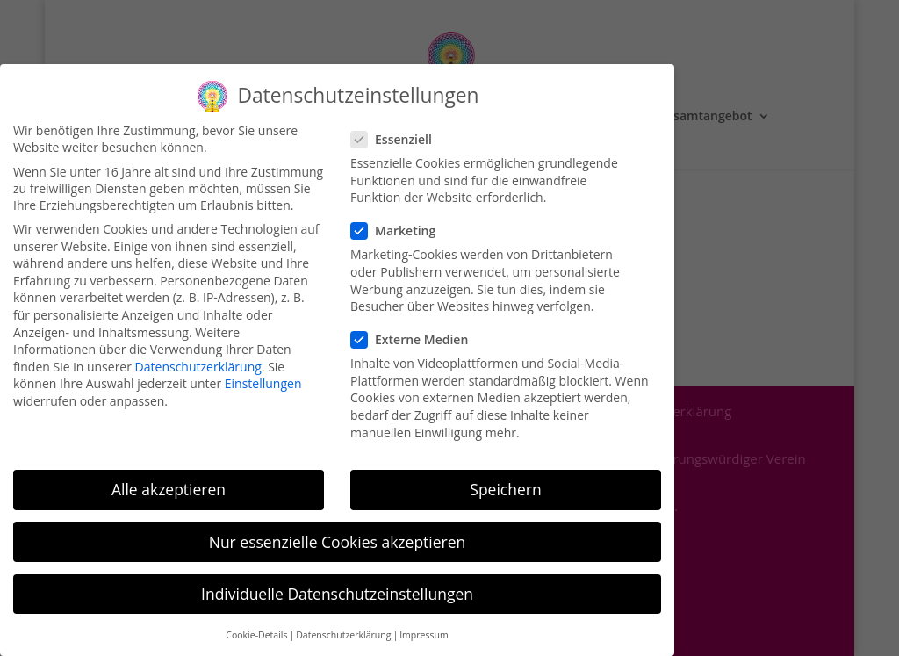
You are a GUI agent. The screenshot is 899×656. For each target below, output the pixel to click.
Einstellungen (263, 373)
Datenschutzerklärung (198, 357)
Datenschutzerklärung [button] (343, 625)
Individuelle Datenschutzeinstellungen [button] (337, 583)
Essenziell (398, 129)
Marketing (400, 221)
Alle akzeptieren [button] (168, 479)
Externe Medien (416, 329)
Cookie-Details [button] (256, 625)
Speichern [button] (505, 479)
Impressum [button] (423, 625)
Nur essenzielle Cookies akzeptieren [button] (337, 531)
